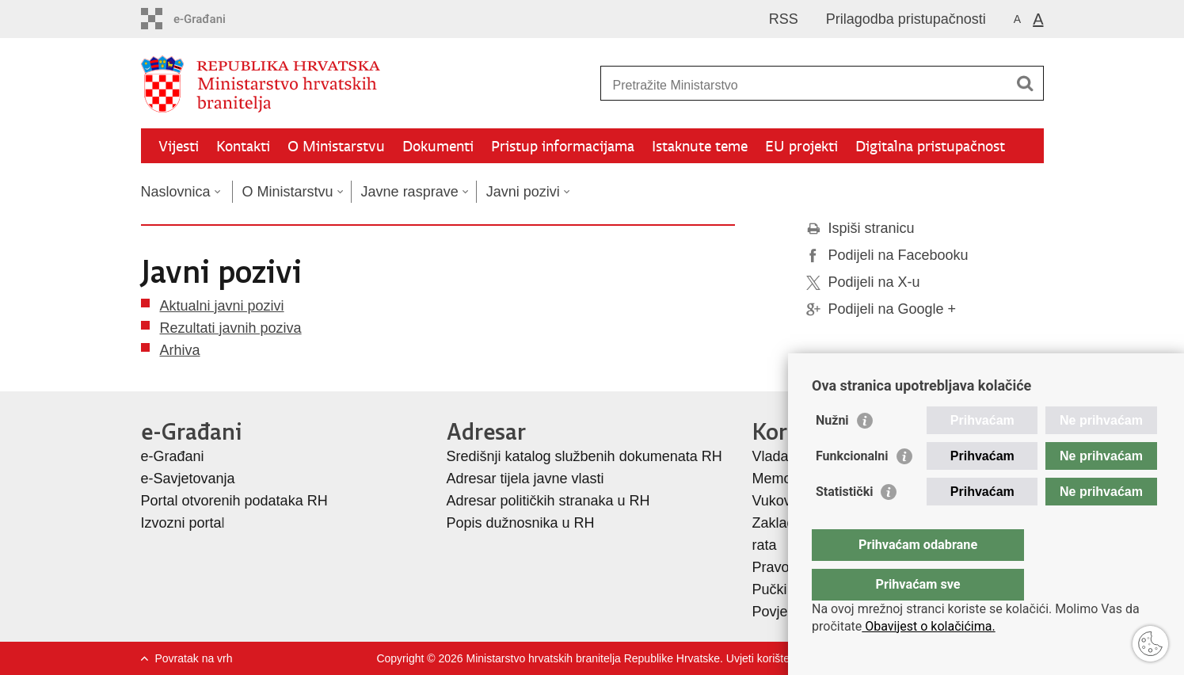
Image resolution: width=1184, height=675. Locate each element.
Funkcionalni (852, 487)
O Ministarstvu (336, 146)
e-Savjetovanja (188, 478)
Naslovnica (176, 192)
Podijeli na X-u (863, 282)
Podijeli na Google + (881, 309)
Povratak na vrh (194, 658)
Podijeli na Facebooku (887, 255)
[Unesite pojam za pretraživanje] (805, 85)
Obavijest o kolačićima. (928, 626)
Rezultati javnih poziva (231, 328)
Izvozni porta (181, 523)
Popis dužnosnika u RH (521, 523)
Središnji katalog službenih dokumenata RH (584, 456)
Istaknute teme (700, 146)
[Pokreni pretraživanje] (1025, 83)
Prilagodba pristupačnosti (906, 19)
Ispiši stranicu (860, 228)
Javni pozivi (523, 192)
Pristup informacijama (562, 146)
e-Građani (172, 456)
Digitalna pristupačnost (930, 146)
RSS (783, 19)
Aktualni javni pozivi (222, 306)
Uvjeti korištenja (765, 658)
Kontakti (243, 146)
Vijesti (178, 146)
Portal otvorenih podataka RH (234, 501)
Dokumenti (438, 146)
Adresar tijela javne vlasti (525, 478)
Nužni (832, 452)
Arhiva (180, 350)
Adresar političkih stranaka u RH (548, 501)
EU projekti (801, 146)
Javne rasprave (410, 192)
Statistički (844, 523)
